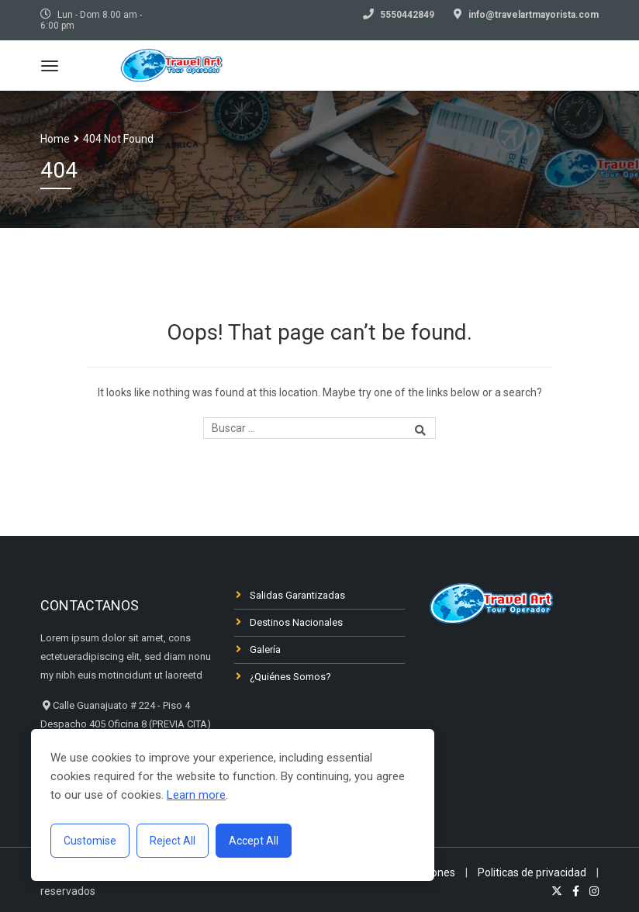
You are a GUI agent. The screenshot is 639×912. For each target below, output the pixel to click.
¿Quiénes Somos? (290, 676)
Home (55, 139)
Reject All (172, 840)
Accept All (253, 840)
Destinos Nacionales (296, 622)
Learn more (196, 795)
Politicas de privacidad (532, 872)
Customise (90, 840)
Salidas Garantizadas (297, 595)
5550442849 (407, 14)
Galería (265, 649)
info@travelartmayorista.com (533, 14)
